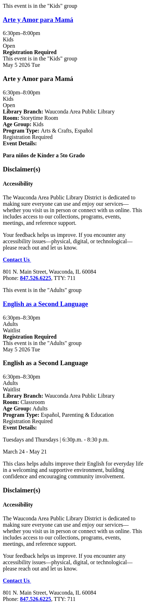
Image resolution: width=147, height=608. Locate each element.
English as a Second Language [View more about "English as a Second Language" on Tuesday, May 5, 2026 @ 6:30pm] (45, 304)
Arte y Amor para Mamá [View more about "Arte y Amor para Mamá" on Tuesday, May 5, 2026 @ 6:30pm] (38, 19)
